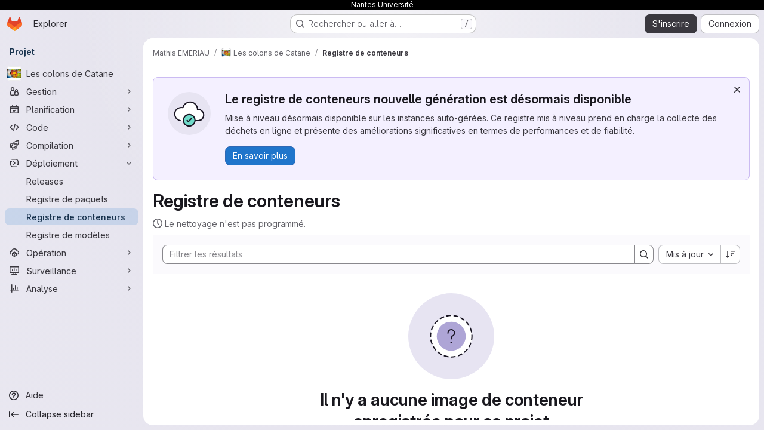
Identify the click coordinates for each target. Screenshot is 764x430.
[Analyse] (71, 288)
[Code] (71, 127)
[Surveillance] (71, 270)
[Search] (393, 254)
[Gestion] (71, 91)
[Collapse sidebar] (71, 414)
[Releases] (71, 181)
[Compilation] (71, 145)
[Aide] (71, 395)
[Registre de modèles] (71, 234)
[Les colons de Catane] (71, 73)
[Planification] (71, 109)
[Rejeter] (737, 89)
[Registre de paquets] (71, 199)
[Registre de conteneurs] (71, 216)
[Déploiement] (71, 163)
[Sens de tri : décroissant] (730, 254)
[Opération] (71, 252)
